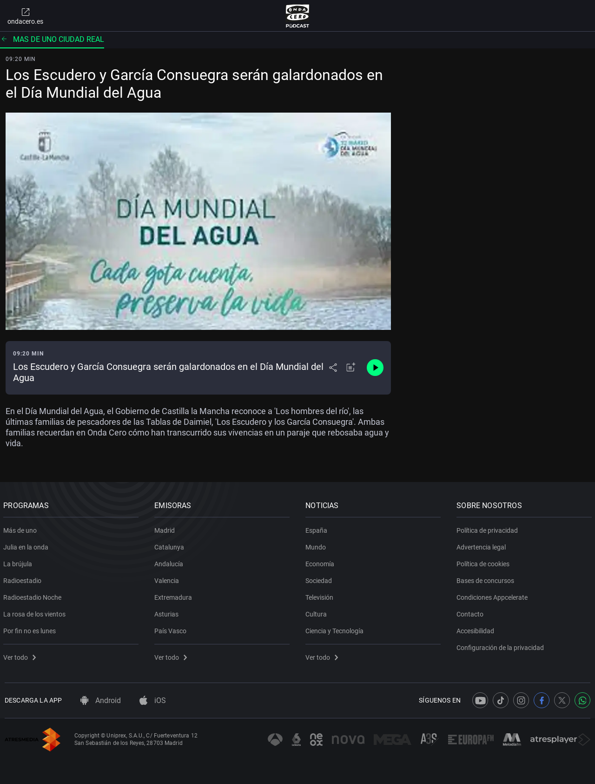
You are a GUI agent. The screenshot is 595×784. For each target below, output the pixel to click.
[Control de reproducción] (375, 367)
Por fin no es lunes (31, 629)
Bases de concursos (487, 579)
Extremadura (174, 595)
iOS (152, 700)
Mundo (317, 545)
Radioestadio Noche (34, 595)
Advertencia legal (482, 545)
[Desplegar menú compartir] (333, 367)
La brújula (19, 562)
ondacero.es (25, 16)
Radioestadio (24, 579)
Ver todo (21, 655)
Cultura (317, 612)
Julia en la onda (27, 545)
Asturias (168, 612)
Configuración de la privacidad (501, 646)
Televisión (321, 595)
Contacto (471, 612)
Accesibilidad (477, 629)
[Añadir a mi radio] (351, 367)
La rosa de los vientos (36, 612)
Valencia (168, 579)
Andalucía (170, 562)
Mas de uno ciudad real (52, 39)
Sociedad (320, 579)
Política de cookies (484, 562)
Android (100, 700)
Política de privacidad (488, 528)
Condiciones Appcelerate (493, 595)
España (318, 528)
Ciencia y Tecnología (336, 629)
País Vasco (172, 629)
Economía (321, 562)
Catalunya (170, 545)
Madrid (166, 528)
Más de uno (21, 528)
